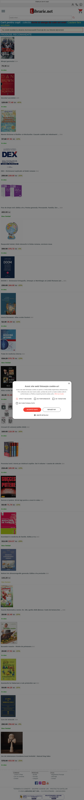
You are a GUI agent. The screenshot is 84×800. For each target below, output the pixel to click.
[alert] (42, 400)
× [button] (69, 383)
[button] (42, 415)
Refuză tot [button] (51, 410)
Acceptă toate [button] (32, 410)
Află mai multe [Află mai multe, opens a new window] (59, 394)
